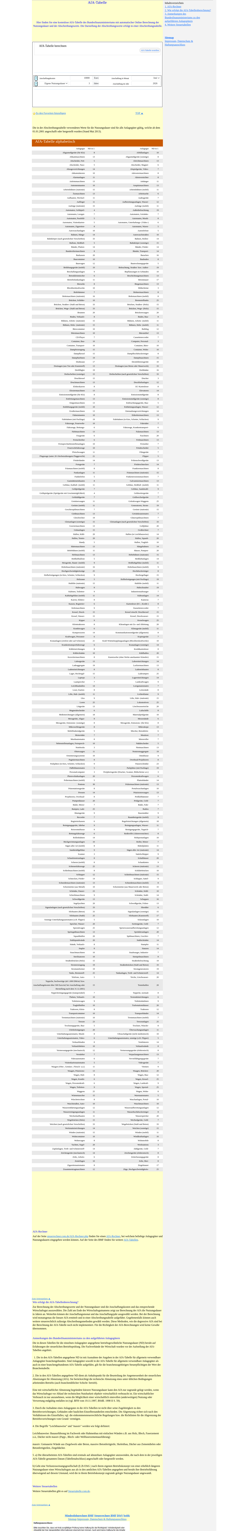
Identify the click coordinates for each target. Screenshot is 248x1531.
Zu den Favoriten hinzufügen (49, 113)
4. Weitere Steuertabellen (178, 24)
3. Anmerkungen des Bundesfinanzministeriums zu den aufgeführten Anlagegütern (182, 17)
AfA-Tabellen (131, 1239)
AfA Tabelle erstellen (150, 50)
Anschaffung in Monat (120, 78)
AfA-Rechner (113, 1236)
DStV (120, 1515)
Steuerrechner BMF (105, 1515)
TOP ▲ (139, 113)
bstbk (127, 1515)
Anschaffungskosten (47, 78)
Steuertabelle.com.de (79, 1491)
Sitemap (169, 37)
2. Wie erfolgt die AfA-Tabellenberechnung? (188, 10)
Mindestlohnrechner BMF (79, 1515)
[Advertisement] (97, 13)
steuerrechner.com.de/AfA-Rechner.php (67, 1236)
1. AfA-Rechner (173, 6)
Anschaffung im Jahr (121, 84)
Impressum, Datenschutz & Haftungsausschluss (102, 1519)
